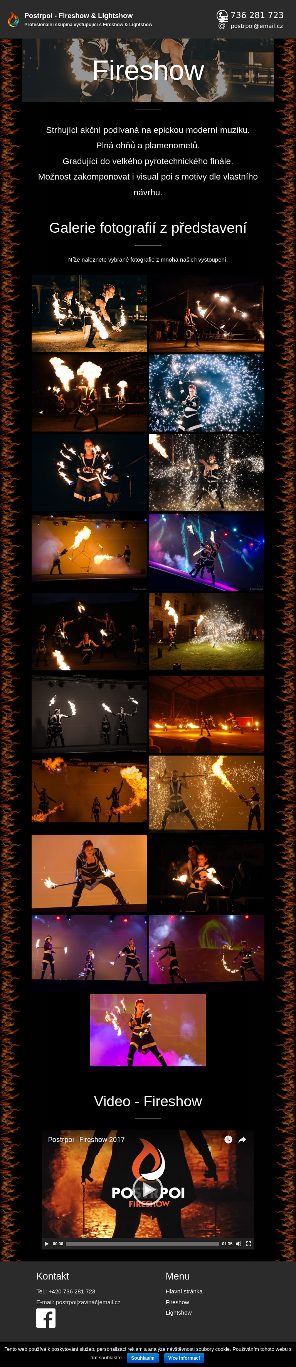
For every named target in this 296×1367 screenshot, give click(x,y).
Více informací (184, 1358)
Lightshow (179, 1312)
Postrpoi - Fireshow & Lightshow (78, 16)
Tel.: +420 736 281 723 (65, 1291)
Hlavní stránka (184, 1291)
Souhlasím (143, 1358)
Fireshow (177, 1302)
